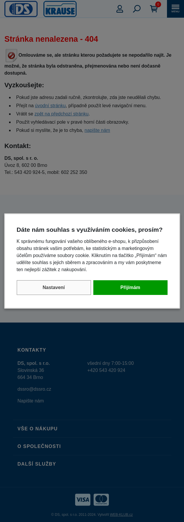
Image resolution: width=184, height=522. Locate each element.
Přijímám (130, 287)
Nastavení (54, 287)
